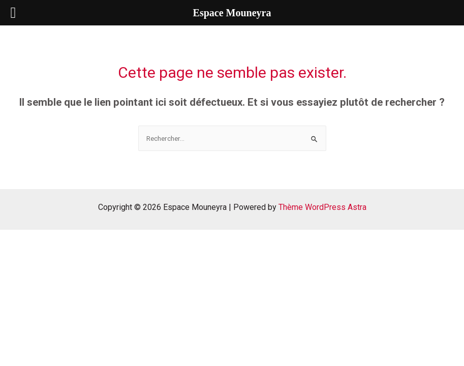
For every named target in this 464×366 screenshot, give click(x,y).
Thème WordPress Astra (322, 207)
